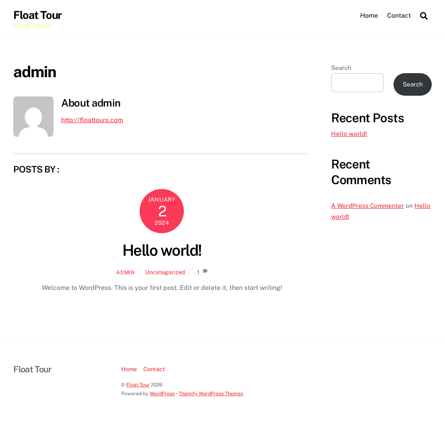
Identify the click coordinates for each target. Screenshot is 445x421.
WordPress (162, 393)
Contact (399, 15)
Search (341, 67)
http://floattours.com (92, 120)
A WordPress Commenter (367, 205)
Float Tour (138, 385)
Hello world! (162, 250)
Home (369, 15)
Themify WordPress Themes (211, 393)
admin (125, 272)
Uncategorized (165, 272)
